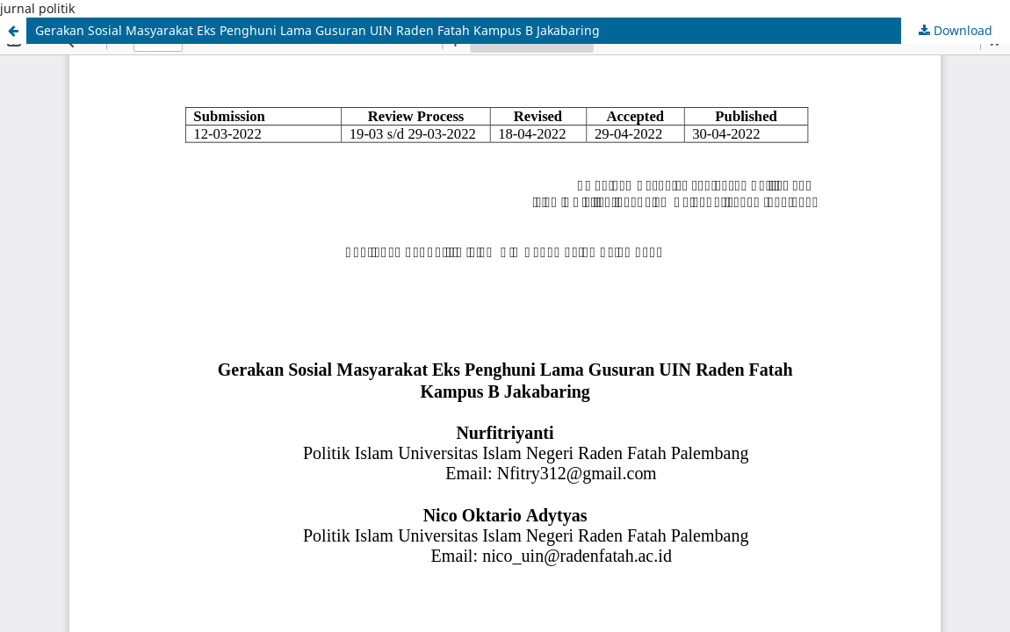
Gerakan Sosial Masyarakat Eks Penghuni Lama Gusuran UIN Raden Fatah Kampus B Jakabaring (317, 30)
